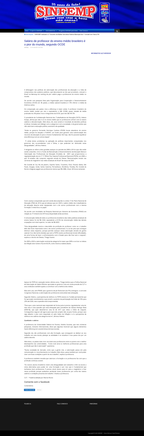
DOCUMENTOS (51, 31)
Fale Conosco (84, 31)
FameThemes (116, 433)
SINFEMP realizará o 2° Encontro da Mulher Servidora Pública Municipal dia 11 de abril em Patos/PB (67, 34)
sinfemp (26, 47)
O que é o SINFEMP (37, 31)
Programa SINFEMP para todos (68, 31)
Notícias (39, 390)
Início (26, 31)
